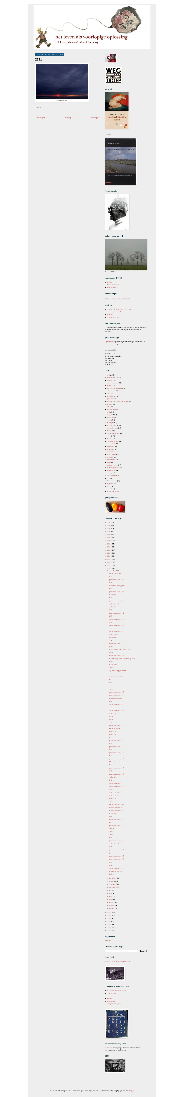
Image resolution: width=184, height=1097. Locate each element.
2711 (110, 780)
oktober (111, 881)
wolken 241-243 (114, 844)
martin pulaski (111, 1001)
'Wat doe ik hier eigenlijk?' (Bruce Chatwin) (120, 309)
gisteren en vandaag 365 (116, 580)
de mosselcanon (112, 481)
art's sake (110, 489)
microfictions (111, 470)
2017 (109, 550)
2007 (109, 921)
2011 (109, 568)
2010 (109, 912)
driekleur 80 (112, 798)
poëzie (109, 420)
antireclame (110, 446)
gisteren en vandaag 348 (116, 753)
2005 (109, 927)
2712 (110, 771)
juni (110, 893)
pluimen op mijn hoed (114, 312)
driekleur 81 (112, 734)
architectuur (110, 449)
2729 (110, 598)
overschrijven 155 (114, 637)
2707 (110, 823)
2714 (110, 756)
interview (110, 314)
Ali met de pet (111, 993)
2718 (110, 722)
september (112, 884)
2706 (110, 838)
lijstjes (109, 462)
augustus (112, 887)
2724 (110, 640)
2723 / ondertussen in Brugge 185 (119, 649)
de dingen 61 (113, 664)
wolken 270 (112, 607)
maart (111, 902)
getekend (110, 399)
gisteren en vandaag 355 (116, 692)
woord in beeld (111, 378)
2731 (110, 576)
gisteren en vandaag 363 (116, 601)
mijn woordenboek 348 (116, 677)
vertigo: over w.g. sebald (114, 1004)
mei (110, 896)
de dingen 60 (113, 813)
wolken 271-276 (114, 604)
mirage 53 (112, 583)
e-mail (109, 941)
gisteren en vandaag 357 (116, 643)
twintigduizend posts (113, 317)
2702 (110, 865)
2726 (110, 622)
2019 (109, 544)
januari (111, 908)
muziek (109, 438)
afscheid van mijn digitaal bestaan (117, 401)
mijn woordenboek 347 (116, 698)
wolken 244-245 (114, 795)
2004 (109, 930)
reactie (111, 652)
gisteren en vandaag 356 (116, 655)
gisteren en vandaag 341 (116, 819)
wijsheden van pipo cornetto (118, 671)
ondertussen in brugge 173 (117, 586)
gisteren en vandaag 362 (116, 613)
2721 (110, 683)
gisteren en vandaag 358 (116, 631)
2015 (109, 556)
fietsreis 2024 (111, 444)
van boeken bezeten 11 (116, 573)
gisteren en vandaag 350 (116, 740)
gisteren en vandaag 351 (116, 725)
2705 (110, 847)
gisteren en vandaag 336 (116, 859)
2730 (110, 589)
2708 (110, 816)
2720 (110, 701)
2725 (110, 628)
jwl (108, 996)
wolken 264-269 (114, 634)
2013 (109, 562)
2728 (110, 610)
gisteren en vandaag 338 (116, 850)
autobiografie (111, 391)
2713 (110, 765)
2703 (110, 862)
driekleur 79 (112, 874)
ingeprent (110, 483)
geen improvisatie (114, 728)
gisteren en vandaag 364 (116, 592)
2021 (109, 538)
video (108, 486)
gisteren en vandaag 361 (116, 619)
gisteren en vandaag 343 (116, 786)
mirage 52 (112, 646)
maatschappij (111, 396)
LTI (108, 478)
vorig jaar (110, 415)
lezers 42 (111, 829)
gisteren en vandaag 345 (116, 774)
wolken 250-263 (114, 713)
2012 (109, 565)
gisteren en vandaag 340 (116, 826)
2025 (109, 526)
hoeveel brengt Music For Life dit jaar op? (122, 659)
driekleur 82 (112, 731)
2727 (110, 616)
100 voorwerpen (112, 476)
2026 (109, 523)
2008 (109, 918)
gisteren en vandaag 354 (116, 695)
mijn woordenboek (113, 409)
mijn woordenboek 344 (116, 871)
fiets (108, 393)
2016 (109, 553)
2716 (110, 744)
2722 (110, 680)
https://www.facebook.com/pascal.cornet (117, 961)
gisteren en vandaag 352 (116, 710)
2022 (109, 535)
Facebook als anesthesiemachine (117, 299)
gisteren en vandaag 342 (116, 804)
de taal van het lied (113, 491)
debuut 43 (112, 762)
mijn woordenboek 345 (116, 810)
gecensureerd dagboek (114, 388)
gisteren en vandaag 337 (116, 856)
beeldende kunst (112, 428)
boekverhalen (111, 452)
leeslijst (109, 282)
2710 (110, 789)
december (112, 571)
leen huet (110, 998)
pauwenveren (111, 460)
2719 (110, 707)
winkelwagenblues (113, 468)
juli (110, 890)
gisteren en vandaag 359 (116, 625)
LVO (108, 412)
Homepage (68, 118)
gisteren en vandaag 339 (116, 841)
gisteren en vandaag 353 (116, 704)
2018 (109, 547)
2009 (109, 915)
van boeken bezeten (113, 433)
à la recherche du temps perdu (116, 990)
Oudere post (95, 118)
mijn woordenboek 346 (116, 807)
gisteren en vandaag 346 (116, 768)
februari (112, 905)
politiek (109, 380)
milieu (109, 436)
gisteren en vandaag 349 (116, 747)
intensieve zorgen (112, 465)
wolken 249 (112, 777)
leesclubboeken (112, 287)
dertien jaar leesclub (113, 285)
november (112, 878)
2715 (110, 750)
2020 (109, 541)
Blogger (131, 1091)
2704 (110, 853)
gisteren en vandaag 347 (116, 759)
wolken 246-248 (114, 792)
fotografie (110, 417)
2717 (110, 737)
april (111, 899)
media (109, 385)
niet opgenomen (112, 425)
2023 (109, 532)
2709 (110, 801)
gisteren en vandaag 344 (116, 783)
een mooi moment (112, 441)
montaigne (110, 473)
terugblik (110, 457)
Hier (106, 327)
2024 (109, 529)
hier (109, 1048)
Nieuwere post (40, 118)
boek (108, 375)
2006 (109, 924)
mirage (109, 431)
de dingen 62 (113, 595)
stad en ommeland (112, 383)
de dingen (110, 423)
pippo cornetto (111, 454)
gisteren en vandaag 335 (116, 868)
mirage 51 (112, 662)
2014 (109, 559)
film (108, 407)
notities (109, 404)
